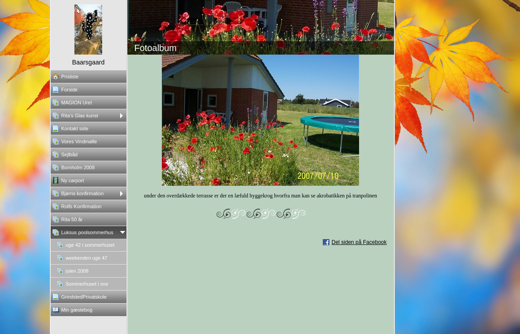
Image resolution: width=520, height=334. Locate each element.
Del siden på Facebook (359, 242)
